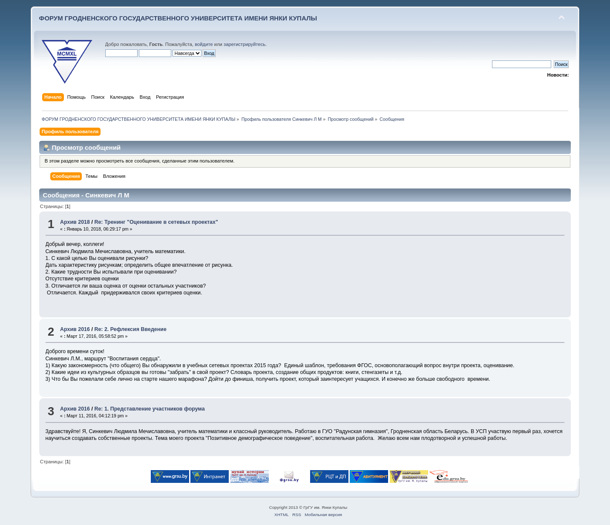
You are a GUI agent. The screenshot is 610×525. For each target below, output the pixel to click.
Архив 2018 (75, 222)
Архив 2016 (75, 329)
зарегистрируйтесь (244, 44)
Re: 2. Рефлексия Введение (130, 329)
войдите (204, 44)
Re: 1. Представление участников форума (149, 409)
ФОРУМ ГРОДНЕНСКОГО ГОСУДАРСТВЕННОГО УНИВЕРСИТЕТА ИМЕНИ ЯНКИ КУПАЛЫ (178, 18)
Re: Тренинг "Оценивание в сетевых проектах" (156, 222)
